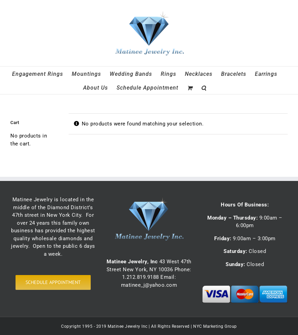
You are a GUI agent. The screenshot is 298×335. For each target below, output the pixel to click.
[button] (204, 87)
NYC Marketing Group (215, 326)
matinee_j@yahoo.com (149, 285)
